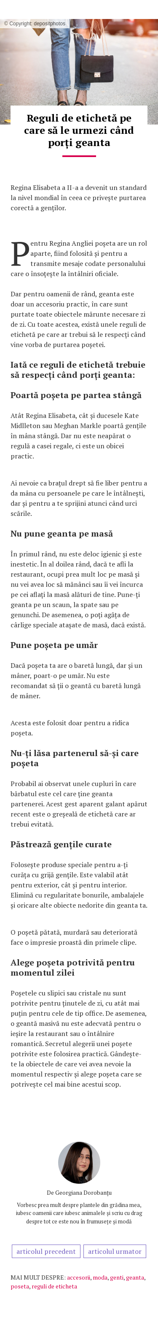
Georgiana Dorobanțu (83, 1192)
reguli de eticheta (54, 1286)
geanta (135, 1277)
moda (100, 1277)
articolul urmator (115, 1251)
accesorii (78, 1277)
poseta (20, 1286)
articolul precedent (46, 1251)
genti (116, 1277)
